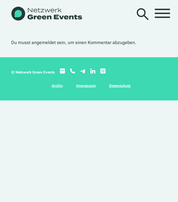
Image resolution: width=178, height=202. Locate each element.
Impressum (86, 86)
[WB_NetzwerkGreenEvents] (46, 14)
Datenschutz (120, 86)
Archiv (57, 86)
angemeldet (43, 42)
